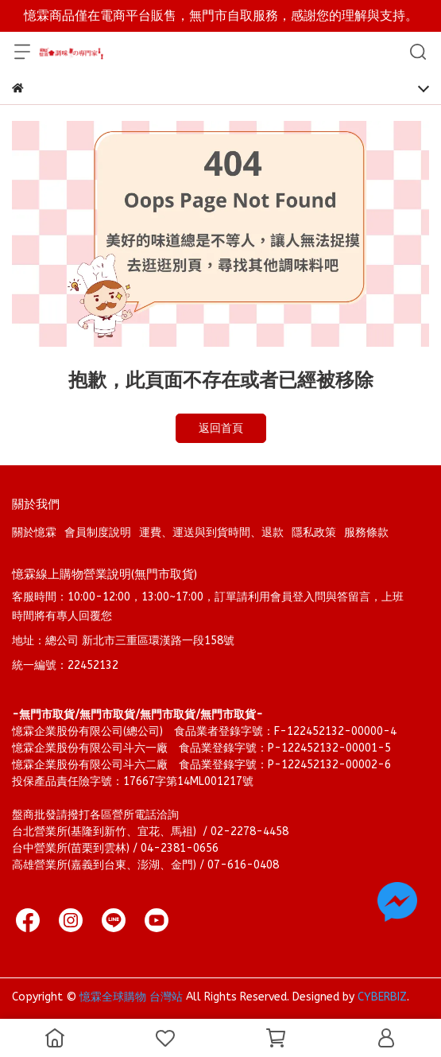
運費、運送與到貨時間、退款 (211, 532)
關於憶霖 (34, 532)
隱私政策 (314, 532)
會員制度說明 (97, 532)
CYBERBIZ (382, 997)
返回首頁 (221, 428)
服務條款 (366, 532)
